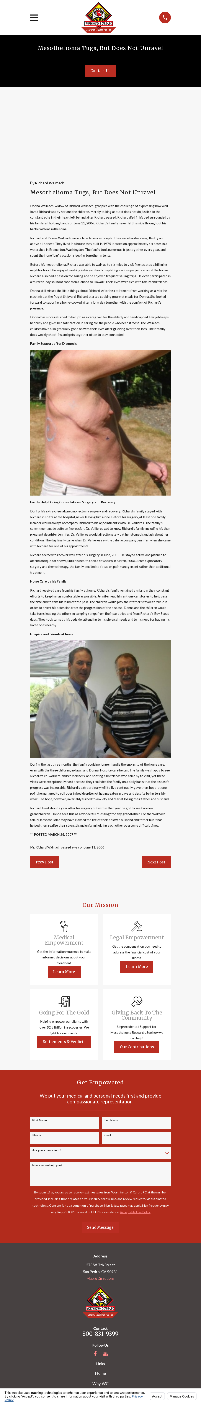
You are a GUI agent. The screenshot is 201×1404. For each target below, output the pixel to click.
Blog (100, 1341)
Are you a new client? (46, 1076)
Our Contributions (137, 973)
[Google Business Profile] (105, 1280)
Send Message (100, 1153)
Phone (36, 1061)
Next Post (156, 788)
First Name (39, 1046)
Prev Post (44, 788)
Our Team (100, 1320)
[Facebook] (95, 1280)
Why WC (100, 1309)
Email (107, 1061)
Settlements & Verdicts (64, 968)
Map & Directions (100, 1205)
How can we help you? (47, 1091)
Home (100, 1299)
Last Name (111, 1046)
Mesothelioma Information (100, 1330)
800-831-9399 (100, 1260)
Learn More (64, 898)
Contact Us (100, 70)
